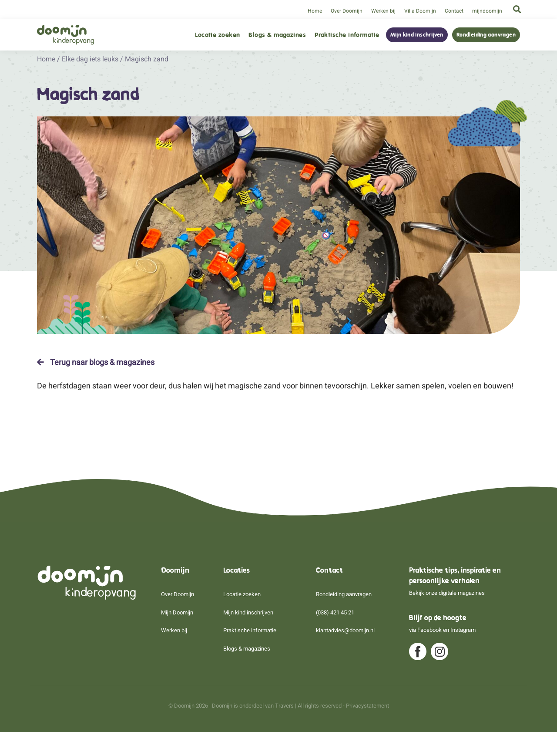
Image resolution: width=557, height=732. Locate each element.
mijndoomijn (487, 11)
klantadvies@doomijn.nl (345, 630)
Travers (284, 705)
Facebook (429, 630)
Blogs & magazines (277, 35)
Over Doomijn (346, 11)
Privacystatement (367, 705)
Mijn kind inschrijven (416, 34)
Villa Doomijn (420, 11)
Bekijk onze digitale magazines (447, 593)
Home (315, 11)
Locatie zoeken (217, 35)
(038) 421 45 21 (335, 612)
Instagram (463, 630)
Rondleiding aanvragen (486, 34)
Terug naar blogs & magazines (95, 362)
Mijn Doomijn (177, 612)
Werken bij (383, 11)
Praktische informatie (347, 35)
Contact (454, 11)
